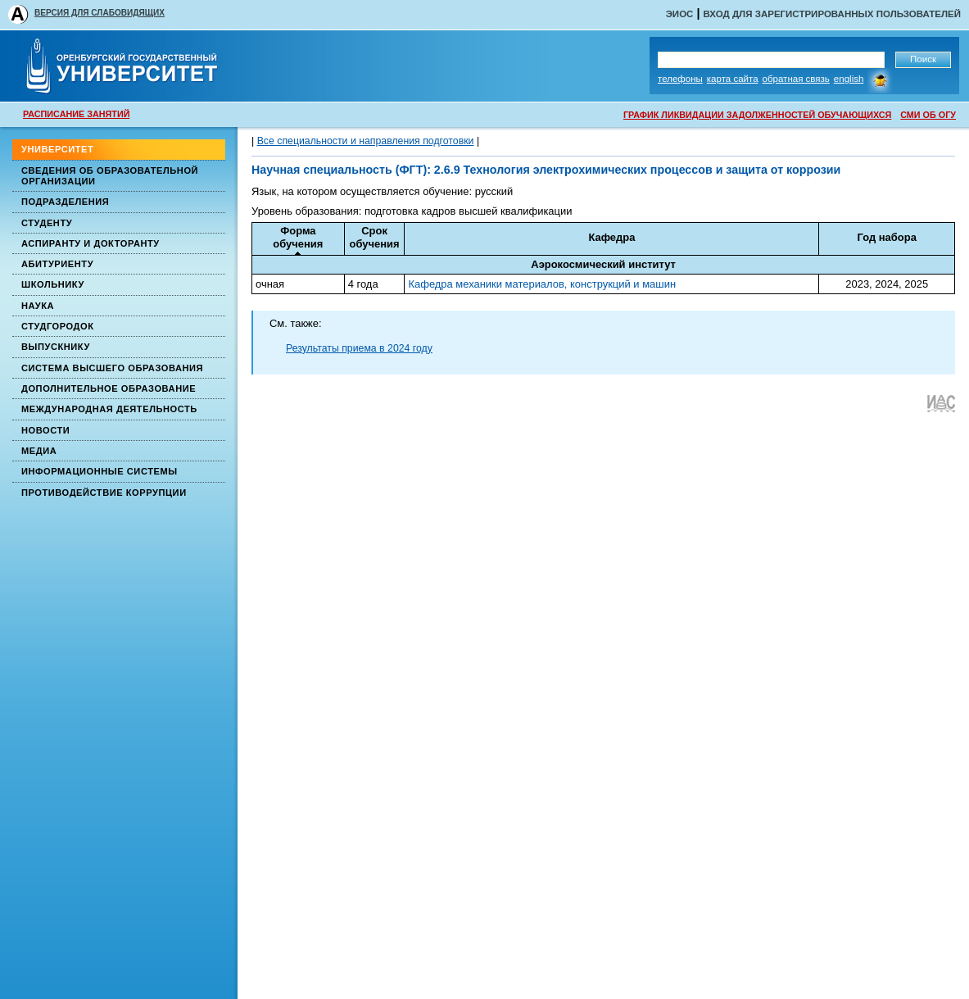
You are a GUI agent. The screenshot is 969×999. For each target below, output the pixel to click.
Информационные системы (99, 471)
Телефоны (680, 79)
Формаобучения (298, 237)
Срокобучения (375, 237)
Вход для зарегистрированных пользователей (832, 14)
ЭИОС (680, 14)
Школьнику (52, 284)
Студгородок (57, 326)
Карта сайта (732, 79)
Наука (37, 306)
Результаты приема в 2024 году (359, 348)
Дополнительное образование (108, 388)
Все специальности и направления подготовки (365, 141)
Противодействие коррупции (104, 492)
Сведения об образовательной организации (109, 176)
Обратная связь (796, 79)
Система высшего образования (112, 368)
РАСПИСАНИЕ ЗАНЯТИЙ (76, 114)
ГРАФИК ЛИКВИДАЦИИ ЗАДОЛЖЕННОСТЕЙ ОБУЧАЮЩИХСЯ (757, 115)
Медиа (39, 451)
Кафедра (611, 237)
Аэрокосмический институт (603, 264)
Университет (57, 149)
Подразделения (65, 202)
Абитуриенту (57, 264)
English (849, 79)
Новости (45, 430)
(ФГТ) (409, 169)
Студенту (46, 223)
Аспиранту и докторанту (90, 243)
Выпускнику (55, 347)
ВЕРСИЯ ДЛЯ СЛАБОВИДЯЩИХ (99, 12)
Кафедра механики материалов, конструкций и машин (542, 284)
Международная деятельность (109, 409)
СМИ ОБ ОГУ (928, 115)
